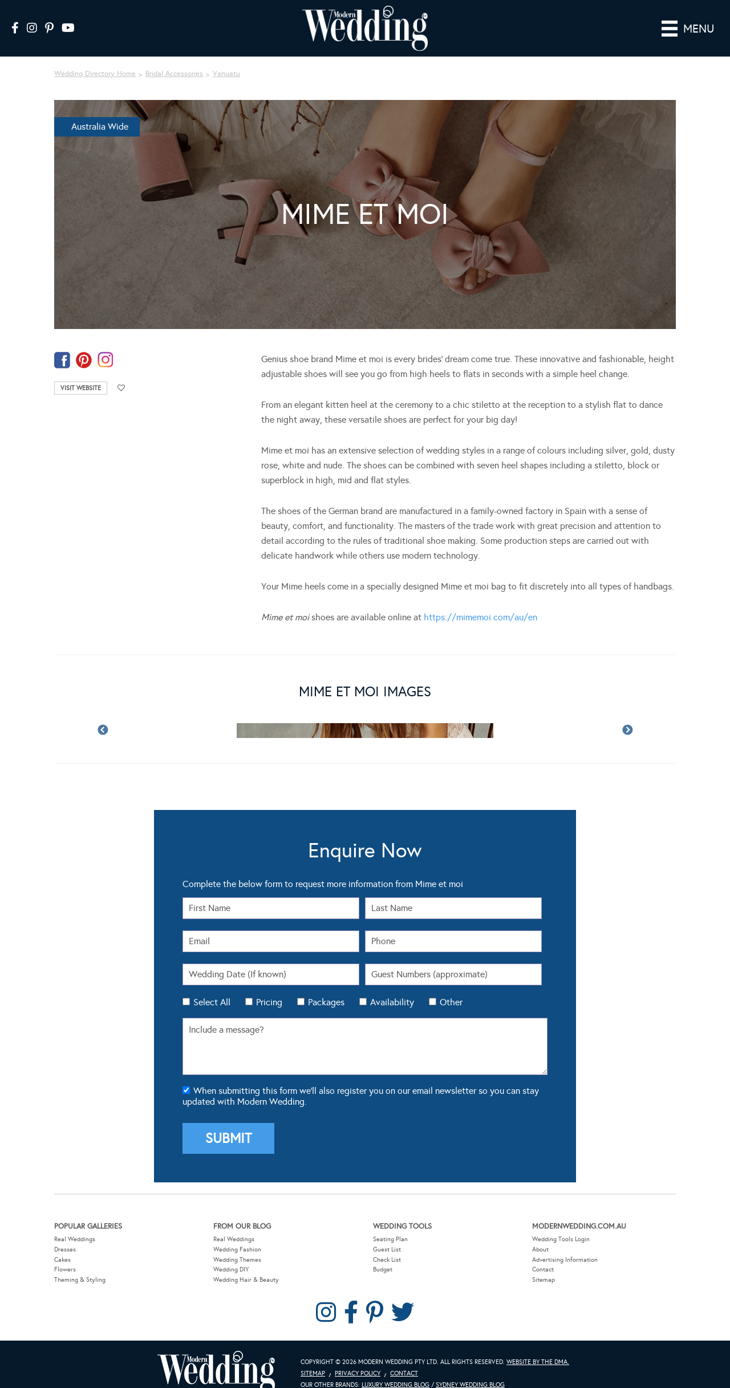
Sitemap (543, 1263)
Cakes (62, 1243)
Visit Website (80, 372)
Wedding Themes (237, 1243)
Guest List (387, 1233)
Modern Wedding (216, 1356)
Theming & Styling (80, 1263)
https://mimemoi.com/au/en (480, 601)
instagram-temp (105, 344)
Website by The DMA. (537, 1346)
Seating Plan (390, 1223)
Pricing (269, 986)
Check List (387, 1243)
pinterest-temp (84, 344)
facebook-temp (62, 344)
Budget (382, 1253)
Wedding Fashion (237, 1233)
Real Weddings (74, 1223)
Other (451, 986)
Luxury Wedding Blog (395, 1369)
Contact (543, 1253)
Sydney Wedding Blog (470, 1369)
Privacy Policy (357, 1357)
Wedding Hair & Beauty (246, 1263)
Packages (326, 986)
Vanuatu (226, 57)
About (540, 1233)
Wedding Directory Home (95, 57)
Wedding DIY (231, 1253)
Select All (211, 986)
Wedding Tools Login (561, 1223)
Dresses (65, 1233)
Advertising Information (565, 1243)
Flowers (65, 1253)
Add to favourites (121, 372)
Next (627, 714)
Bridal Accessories (174, 57)
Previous (102, 714)
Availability (392, 986)
